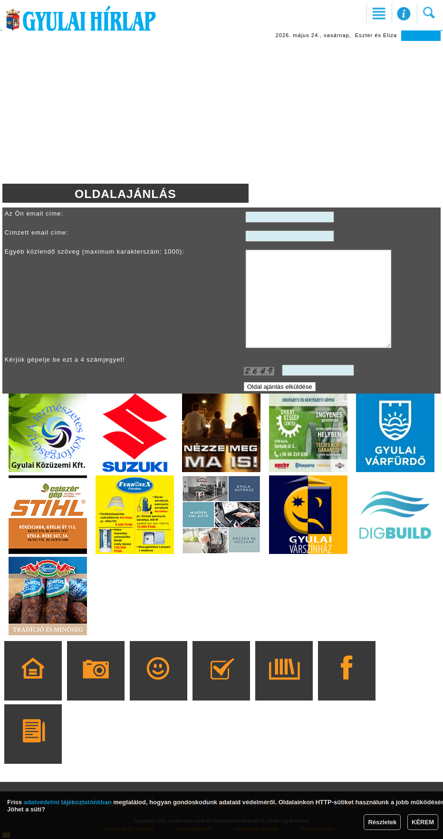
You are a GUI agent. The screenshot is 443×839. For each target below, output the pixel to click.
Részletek (382, 822)
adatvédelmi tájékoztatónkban (68, 802)
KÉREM (423, 822)
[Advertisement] (221, 112)
